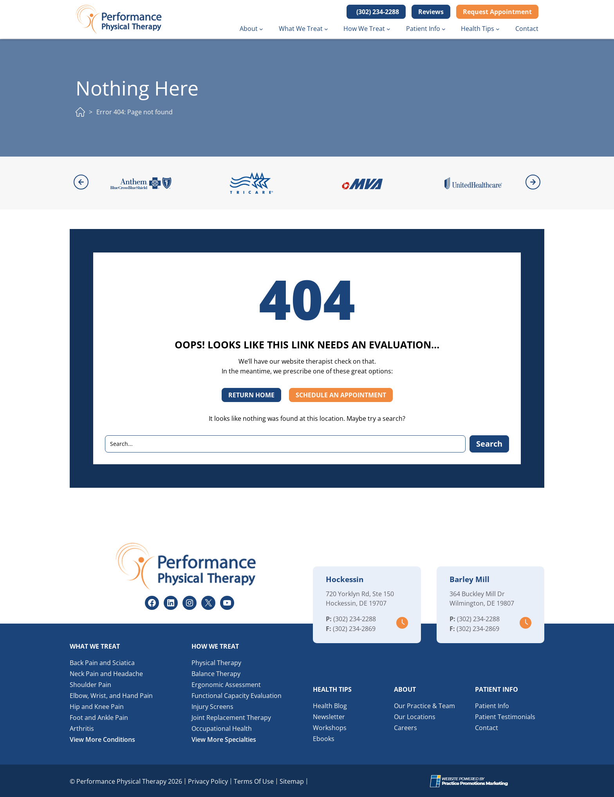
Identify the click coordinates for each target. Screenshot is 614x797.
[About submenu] (261, 29)
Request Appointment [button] (497, 11)
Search (489, 443)
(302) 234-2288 (354, 618)
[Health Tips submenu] (498, 29)
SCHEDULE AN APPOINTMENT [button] (341, 394)
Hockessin (344, 578)
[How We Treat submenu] (388, 29)
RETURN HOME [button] (251, 394)
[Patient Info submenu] (444, 29)
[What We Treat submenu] (326, 29)
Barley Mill (469, 578)
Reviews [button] (431, 11)
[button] (376, 12)
